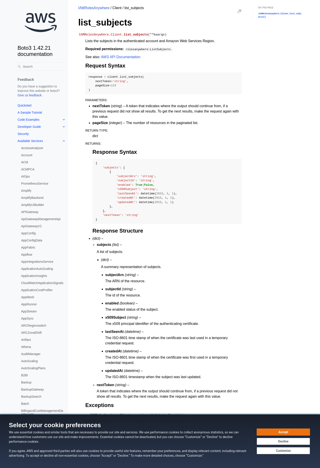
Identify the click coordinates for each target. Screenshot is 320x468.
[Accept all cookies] (283, 432)
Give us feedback (30, 95)
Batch (25, 403)
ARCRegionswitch (33, 325)
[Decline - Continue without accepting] (283, 441)
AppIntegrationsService (37, 261)
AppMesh (27, 297)
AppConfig (28, 233)
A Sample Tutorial (30, 112)
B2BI (24, 375)
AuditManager (30, 354)
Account (26, 155)
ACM (24, 162)
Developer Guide (29, 126)
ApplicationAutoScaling (37, 269)
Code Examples (29, 119)
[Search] (40, 67)
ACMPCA (27, 169)
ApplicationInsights (34, 276)
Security (23, 134)
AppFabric (28, 247)
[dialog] (160, 441)
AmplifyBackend (32, 197)
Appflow (26, 254)
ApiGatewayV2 (31, 226)
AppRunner (29, 304)
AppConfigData (31, 240)
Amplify (26, 190)
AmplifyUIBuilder (32, 205)
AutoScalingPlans (33, 368)
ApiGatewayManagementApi (40, 219)
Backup (26, 382)
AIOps (25, 176)
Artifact (26, 340)
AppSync (27, 318)
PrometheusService (34, 183)
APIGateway (29, 212)
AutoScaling (29, 361)
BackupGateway (32, 389)
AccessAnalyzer (32, 148)
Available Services (30, 141)
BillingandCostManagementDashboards (42, 412)
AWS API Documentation (120, 57)
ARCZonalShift (31, 332)
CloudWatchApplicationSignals (42, 283)
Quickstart (25, 105)
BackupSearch (31, 396)
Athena (26, 347)
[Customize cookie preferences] (283, 450)
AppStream (29, 311)
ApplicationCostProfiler (37, 290)
